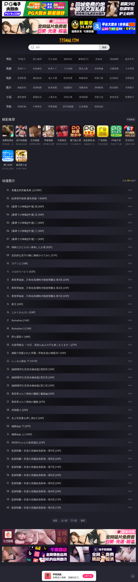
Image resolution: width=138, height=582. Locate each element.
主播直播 (114, 68)
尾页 (83, 520)
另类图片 (129, 87)
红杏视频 (83, 106)
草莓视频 (52, 106)
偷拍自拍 (37, 77)
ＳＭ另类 (129, 68)
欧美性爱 (68, 77)
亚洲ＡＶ (21, 68)
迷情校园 (83, 96)
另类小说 (98, 96)
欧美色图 (52, 87)
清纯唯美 (98, 87)
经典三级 (98, 77)
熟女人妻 (83, 68)
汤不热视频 (68, 106)
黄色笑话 (114, 96)
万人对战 (52, 59)
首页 (55, 520)
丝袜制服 (98, 68)
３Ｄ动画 (68, 68)
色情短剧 (98, 106)
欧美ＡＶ (52, 68)
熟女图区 (114, 87)
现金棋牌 (114, 59)
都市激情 (21, 96)
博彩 (9, 59)
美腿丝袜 (83, 87)
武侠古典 (68, 96)
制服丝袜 (83, 77)
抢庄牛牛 (129, 59)
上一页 (64, 520)
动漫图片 (68, 87)
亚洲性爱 (21, 77)
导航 (9, 106)
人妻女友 (52, 96)
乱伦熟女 (114, 77)
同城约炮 (21, 106)
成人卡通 (52, 77)
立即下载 (88, 576)
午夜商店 (37, 106)
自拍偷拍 (37, 68)
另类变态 (129, 77)
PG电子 (21, 59)
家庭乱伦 (37, 96)
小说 (9, 97)
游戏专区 (68, 59)
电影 (9, 78)
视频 (9, 68)
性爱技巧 (129, 96)
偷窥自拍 (21, 87)
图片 (9, 87)
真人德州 (37, 59)
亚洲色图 (37, 87)
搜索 (104, 47)
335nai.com (69, 40)
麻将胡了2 (83, 59)
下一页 (74, 520)
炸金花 (99, 59)
